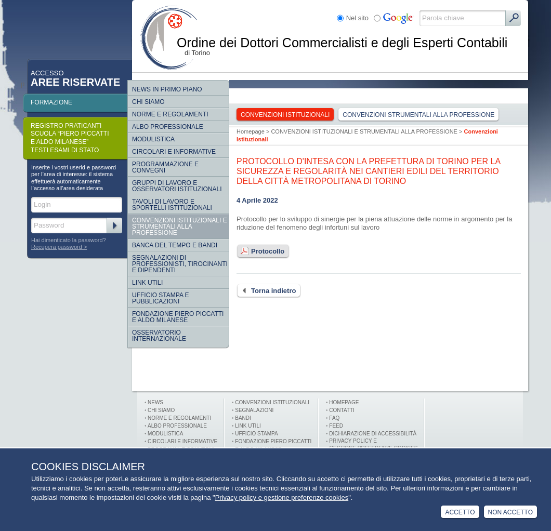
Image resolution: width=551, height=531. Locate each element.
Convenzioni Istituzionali (285, 115)
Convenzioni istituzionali (272, 402)
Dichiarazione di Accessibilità (372, 433)
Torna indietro (266, 291)
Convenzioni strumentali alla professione (418, 115)
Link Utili (147, 282)
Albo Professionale (167, 126)
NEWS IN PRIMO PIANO (167, 89)
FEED (336, 426)
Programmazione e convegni (165, 167)
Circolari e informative (174, 151)
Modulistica (153, 139)
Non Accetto (510, 512)
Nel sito (357, 18)
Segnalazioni (254, 410)
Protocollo (260, 251)
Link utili (247, 426)
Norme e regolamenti (170, 114)
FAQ (334, 418)
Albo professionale (177, 426)
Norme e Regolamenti (179, 418)
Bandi (243, 418)
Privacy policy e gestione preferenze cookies (282, 497)
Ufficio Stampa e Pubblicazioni (160, 298)
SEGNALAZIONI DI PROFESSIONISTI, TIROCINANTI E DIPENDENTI (180, 264)
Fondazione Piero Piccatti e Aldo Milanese (178, 317)
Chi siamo (148, 101)
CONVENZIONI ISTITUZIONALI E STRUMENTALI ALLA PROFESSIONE (179, 226)
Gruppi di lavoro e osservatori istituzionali (176, 186)
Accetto (460, 512)
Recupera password (56, 247)
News (155, 402)
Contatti (342, 410)
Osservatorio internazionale (159, 335)
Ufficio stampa (256, 433)
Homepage (251, 131)
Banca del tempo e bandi (174, 245)
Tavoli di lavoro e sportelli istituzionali (172, 204)
